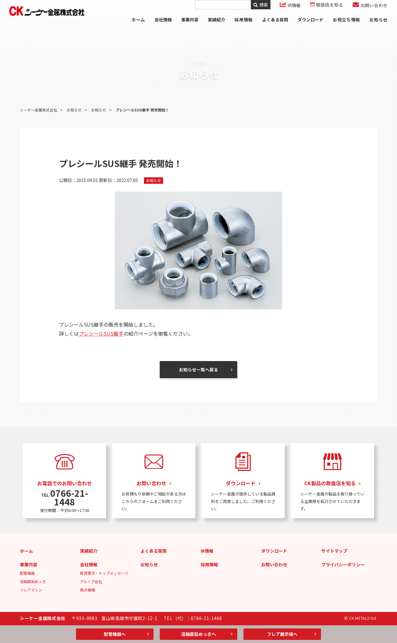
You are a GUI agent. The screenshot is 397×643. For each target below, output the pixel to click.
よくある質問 (275, 26)
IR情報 (207, 551)
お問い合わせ (274, 564)
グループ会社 (91, 581)
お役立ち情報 (346, 26)
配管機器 (27, 573)
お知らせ (378, 26)
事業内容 (189, 26)
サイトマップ (334, 551)
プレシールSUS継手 (101, 333)
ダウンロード (310, 26)
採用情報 (209, 564)
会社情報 (163, 26)
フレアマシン (31, 589)
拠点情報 (87, 589)
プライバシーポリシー (343, 564)
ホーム (138, 26)
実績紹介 (216, 26)
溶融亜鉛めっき (33, 581)
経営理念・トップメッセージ (104, 573)
